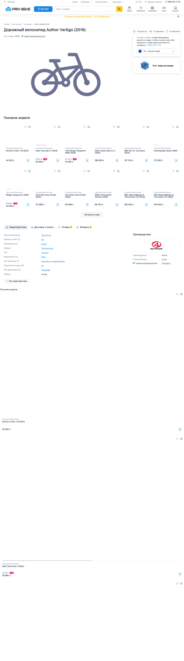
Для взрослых (47, 248)
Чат (140, 2)
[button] (92, 16)
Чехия (164, 259)
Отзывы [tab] (65, 227)
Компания (85, 2)
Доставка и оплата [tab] (42, 227)
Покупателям (101, 2)
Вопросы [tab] (84, 227)
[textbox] (156, 51)
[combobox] (156, 51)
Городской (28, 24)
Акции (75, 2)
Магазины (117, 2)
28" (42, 240)
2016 (43, 257)
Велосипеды (16, 24)
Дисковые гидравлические (53, 261)
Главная (7, 24)
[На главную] (18, 9)
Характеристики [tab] (16, 227)
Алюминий (45, 270)
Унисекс (44, 253)
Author (44, 244)
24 (42, 266)
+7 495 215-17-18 (172, 2)
